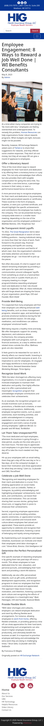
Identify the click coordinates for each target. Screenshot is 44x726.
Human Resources (29, 132)
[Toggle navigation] (37, 36)
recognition (17, 391)
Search (35, 31)
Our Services (7, 696)
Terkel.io (18, 148)
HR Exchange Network (29, 655)
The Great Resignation (19, 232)
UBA (3, 699)
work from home (21, 619)
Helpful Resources (9, 704)
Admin (7, 77)
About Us (6, 693)
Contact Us (6, 710)
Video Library (7, 707)
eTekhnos (27, 723)
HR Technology (8, 701)
